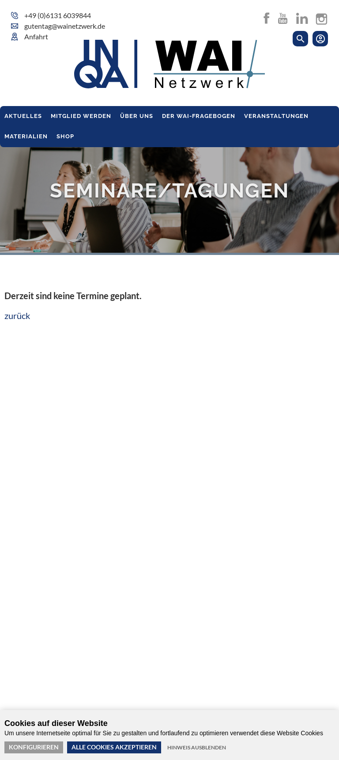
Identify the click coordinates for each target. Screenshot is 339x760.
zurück (17, 315)
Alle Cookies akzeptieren (114, 747)
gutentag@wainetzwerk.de (64, 26)
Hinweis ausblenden (196, 747)
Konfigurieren (34, 747)
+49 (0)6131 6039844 (57, 15)
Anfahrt (36, 36)
